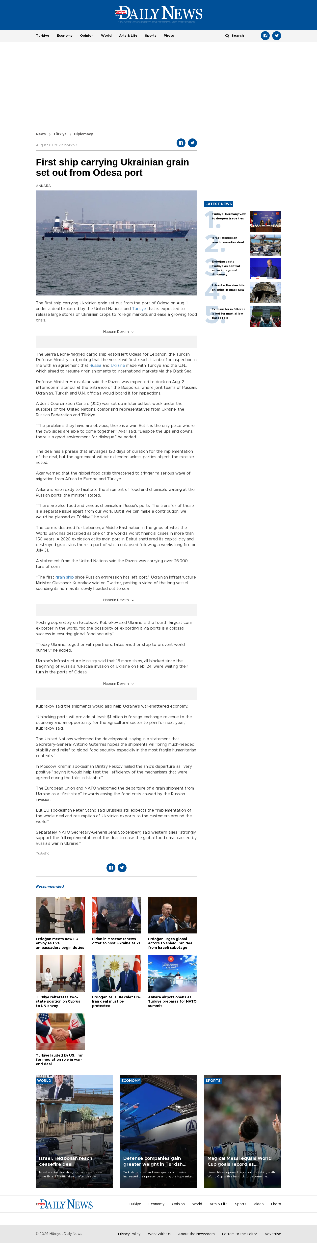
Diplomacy (83, 134)
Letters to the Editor (239, 1234)
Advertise (272, 1234)
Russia (95, 366)
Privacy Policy (129, 1234)
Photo (169, 35)
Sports (150, 35)
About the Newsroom (196, 1234)
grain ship (64, 577)
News (41, 134)
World (106, 35)
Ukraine (118, 366)
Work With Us (159, 1234)
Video (259, 1204)
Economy (65, 35)
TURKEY (42, 853)
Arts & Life (128, 35)
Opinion (87, 35)
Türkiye (42, 35)
